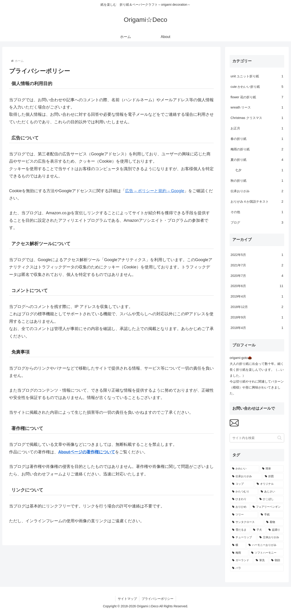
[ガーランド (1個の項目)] (241, 560)
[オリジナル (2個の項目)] (269, 484)
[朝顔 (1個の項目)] (276, 560)
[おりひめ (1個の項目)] (240, 507)
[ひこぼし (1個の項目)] (270, 499)
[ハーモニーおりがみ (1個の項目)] (265, 545)
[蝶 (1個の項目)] (238, 545)
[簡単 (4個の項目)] (272, 468)
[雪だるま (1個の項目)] (240, 530)
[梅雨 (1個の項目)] (239, 553)
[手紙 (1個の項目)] (271, 514)
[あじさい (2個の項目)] (271, 491)
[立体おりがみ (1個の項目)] (270, 537)
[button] (279, 437)
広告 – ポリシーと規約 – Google (154, 191)
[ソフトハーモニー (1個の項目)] (266, 553)
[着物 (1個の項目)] (274, 522)
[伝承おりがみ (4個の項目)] (246, 476)
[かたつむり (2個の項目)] (244, 491)
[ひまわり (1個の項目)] (243, 499)
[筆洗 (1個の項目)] (261, 560)
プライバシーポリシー (157, 598)
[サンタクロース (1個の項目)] (246, 522)
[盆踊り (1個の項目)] (275, 530)
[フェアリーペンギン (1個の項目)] (267, 507)
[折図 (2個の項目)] (273, 476)
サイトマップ (127, 598)
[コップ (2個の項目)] (242, 484)
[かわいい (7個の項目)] (244, 468)
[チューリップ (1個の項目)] (243, 537)
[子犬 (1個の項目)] (258, 530)
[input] (257, 437)
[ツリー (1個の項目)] (244, 514)
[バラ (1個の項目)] (257, 568)
